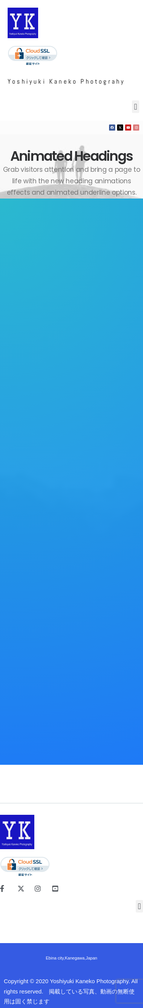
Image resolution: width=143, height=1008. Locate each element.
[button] (134, 106)
